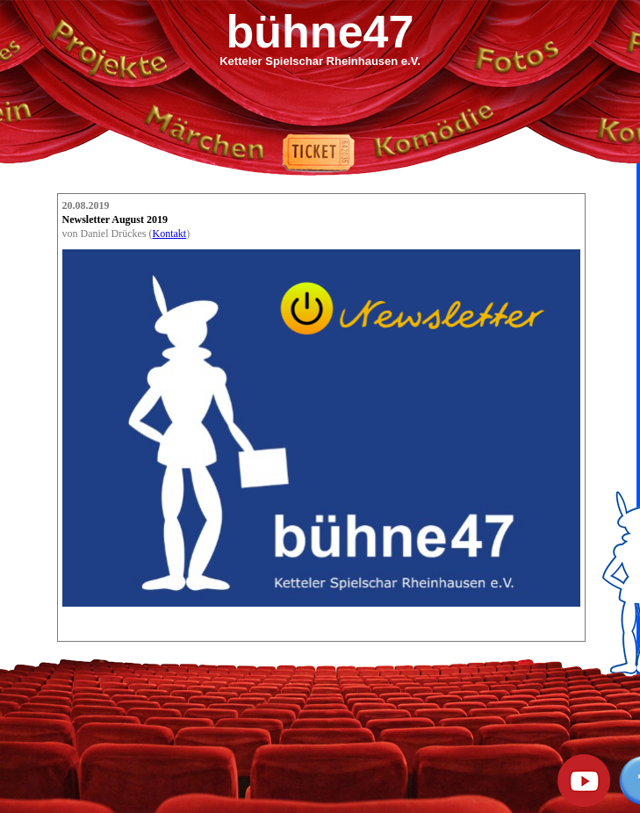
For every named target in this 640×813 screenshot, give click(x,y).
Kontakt (169, 233)
